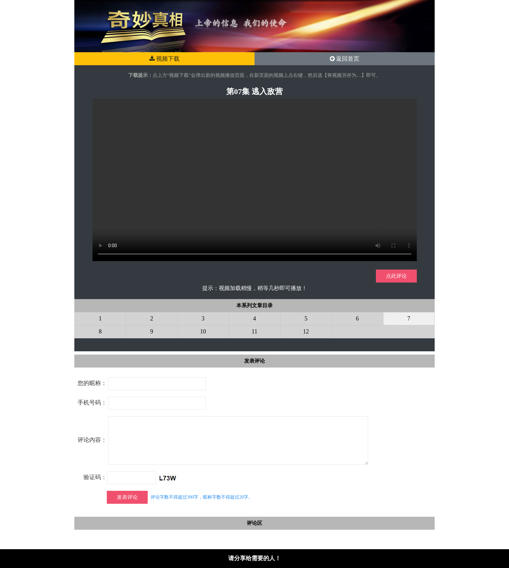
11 (254, 331)
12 (306, 331)
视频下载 (164, 58)
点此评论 (396, 276)
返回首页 (345, 58)
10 (203, 331)
